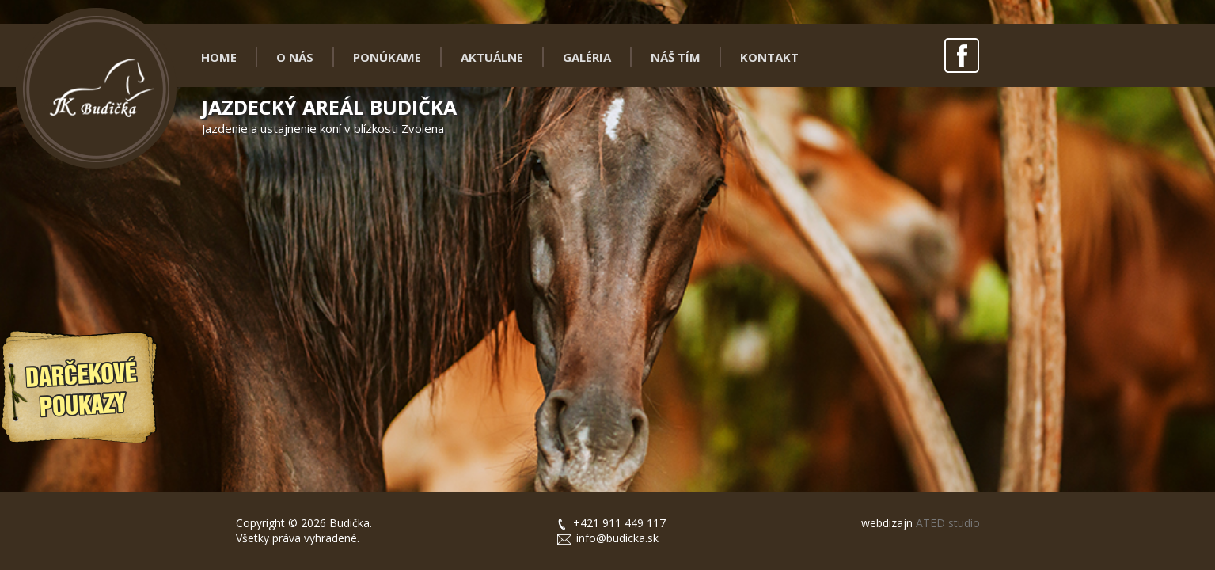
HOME (219, 57)
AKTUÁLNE (492, 57)
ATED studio (946, 522)
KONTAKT (769, 57)
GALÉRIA (587, 57)
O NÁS (294, 57)
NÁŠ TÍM (676, 57)
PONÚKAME (387, 57)
